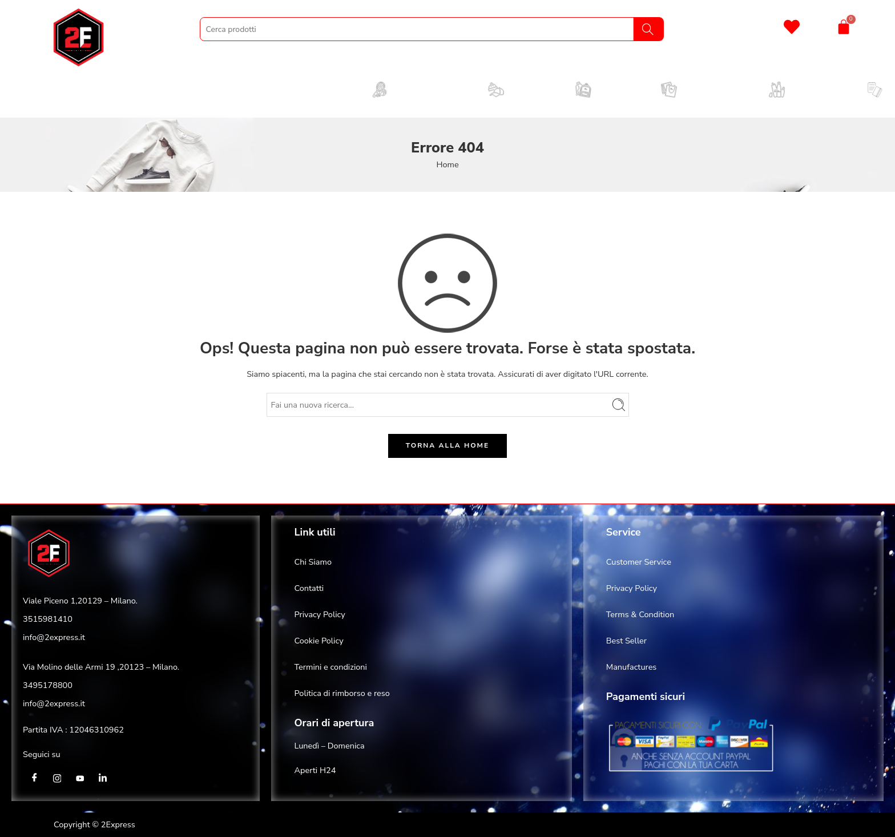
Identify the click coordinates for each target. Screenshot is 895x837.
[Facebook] (34, 778)
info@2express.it (54, 637)
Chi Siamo (313, 562)
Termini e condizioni (330, 667)
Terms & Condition (640, 614)
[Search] (648, 29)
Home (447, 164)
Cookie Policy (318, 640)
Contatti (309, 588)
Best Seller (626, 640)
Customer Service (638, 562)
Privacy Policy (319, 614)
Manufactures (631, 667)
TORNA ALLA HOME (447, 445)
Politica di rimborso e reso (341, 693)
